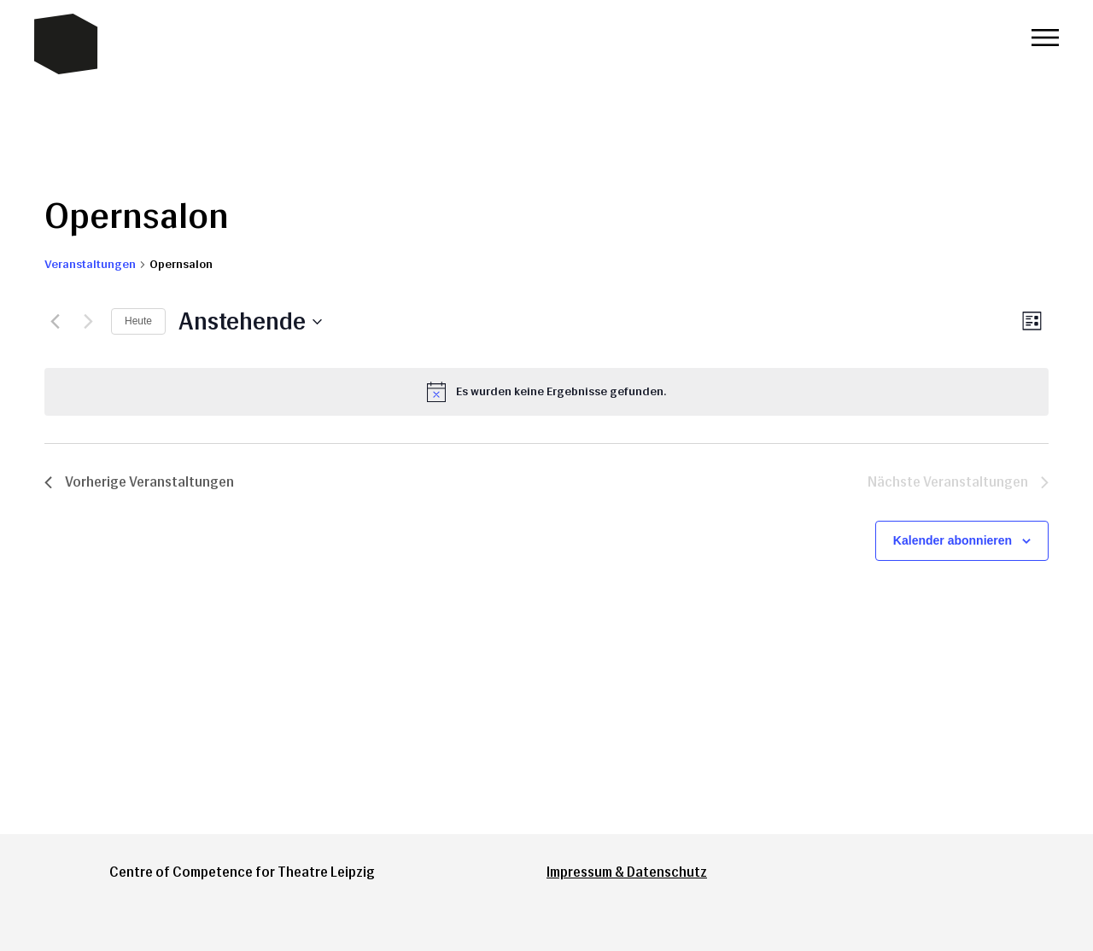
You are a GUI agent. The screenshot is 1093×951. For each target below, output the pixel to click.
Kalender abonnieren (952, 540)
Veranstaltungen (90, 264)
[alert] (546, 392)
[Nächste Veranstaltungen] (88, 322)
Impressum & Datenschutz (626, 872)
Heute (138, 321)
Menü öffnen (1045, 37)
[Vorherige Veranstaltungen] (54, 322)
